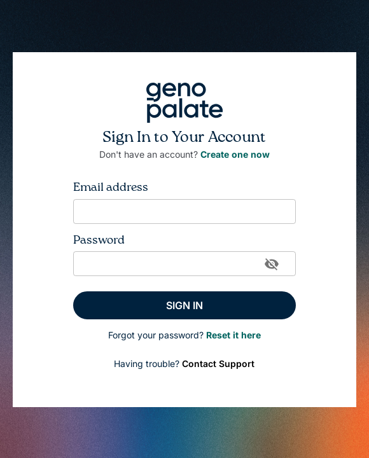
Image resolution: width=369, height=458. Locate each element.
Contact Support (218, 363)
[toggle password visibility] (271, 264)
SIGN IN (184, 305)
